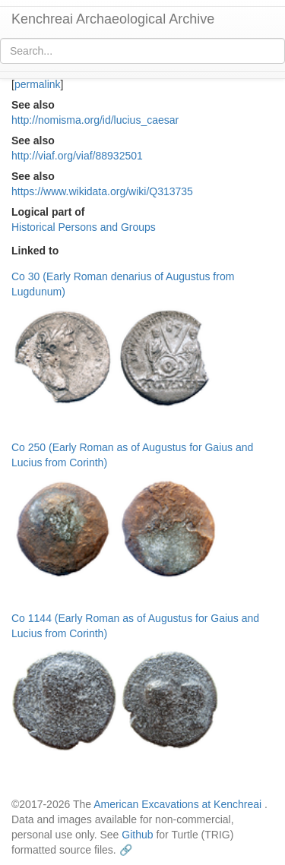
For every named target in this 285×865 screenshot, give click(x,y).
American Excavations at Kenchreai (177, 804)
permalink (37, 84)
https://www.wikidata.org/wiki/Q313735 (102, 191)
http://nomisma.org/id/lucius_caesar (95, 120)
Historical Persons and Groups (83, 227)
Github (137, 835)
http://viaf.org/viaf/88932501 (77, 156)
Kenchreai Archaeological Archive (112, 19)
